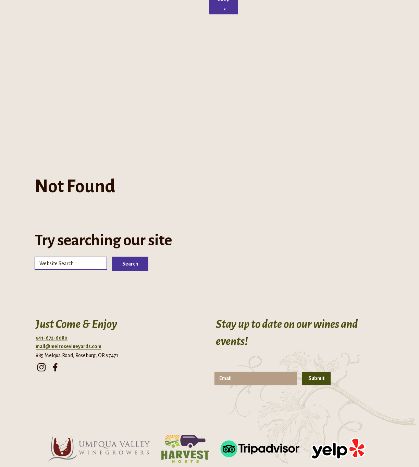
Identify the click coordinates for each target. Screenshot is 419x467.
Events (223, 76)
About (126, 76)
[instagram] (41, 300)
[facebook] (55, 300)
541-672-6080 (51, 272)
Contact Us (276, 76)
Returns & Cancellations (277, 448)
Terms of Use (231, 448)
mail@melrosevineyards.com (68, 281)
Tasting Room (159, 76)
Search (130, 198)
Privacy (202, 448)
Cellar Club (193, 76)
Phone (85, 10)
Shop (309, 76)
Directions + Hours (40, 10)
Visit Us (249, 76)
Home (101, 76)
